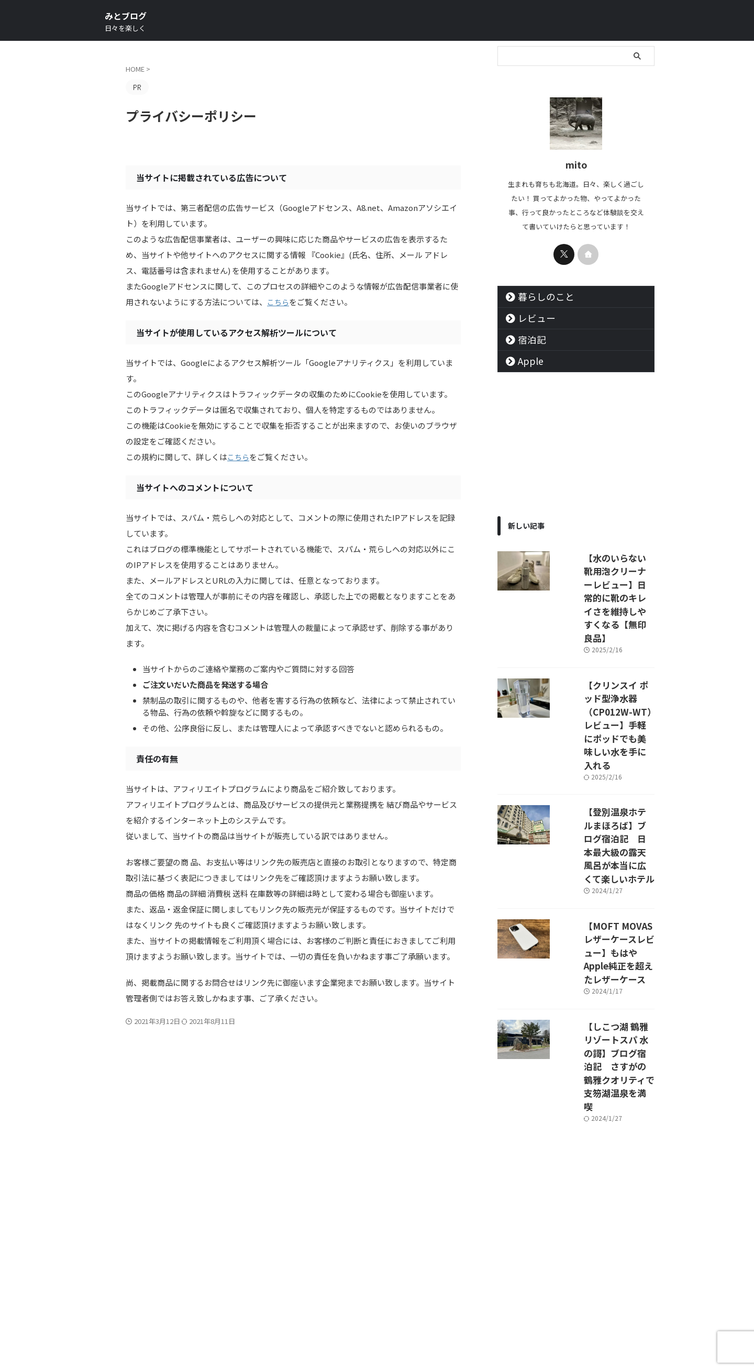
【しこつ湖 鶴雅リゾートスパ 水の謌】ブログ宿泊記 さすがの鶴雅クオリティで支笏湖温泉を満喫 (606, 886)
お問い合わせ (440, 1300)
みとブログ (126, 15)
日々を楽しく (377, 1339)
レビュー (530, 318)
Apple (526, 360)
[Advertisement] (576, 1100)
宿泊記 (527, 339)
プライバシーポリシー (377, 1300)
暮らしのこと (538, 296)
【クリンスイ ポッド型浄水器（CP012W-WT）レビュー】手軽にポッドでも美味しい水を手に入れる (606, 655)
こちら (279, 301)
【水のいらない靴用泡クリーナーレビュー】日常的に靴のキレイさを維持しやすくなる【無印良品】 (605, 574)
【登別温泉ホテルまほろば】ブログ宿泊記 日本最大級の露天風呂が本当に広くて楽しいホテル (605, 735)
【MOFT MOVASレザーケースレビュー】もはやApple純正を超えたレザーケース (605, 811)
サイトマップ (313, 1300)
